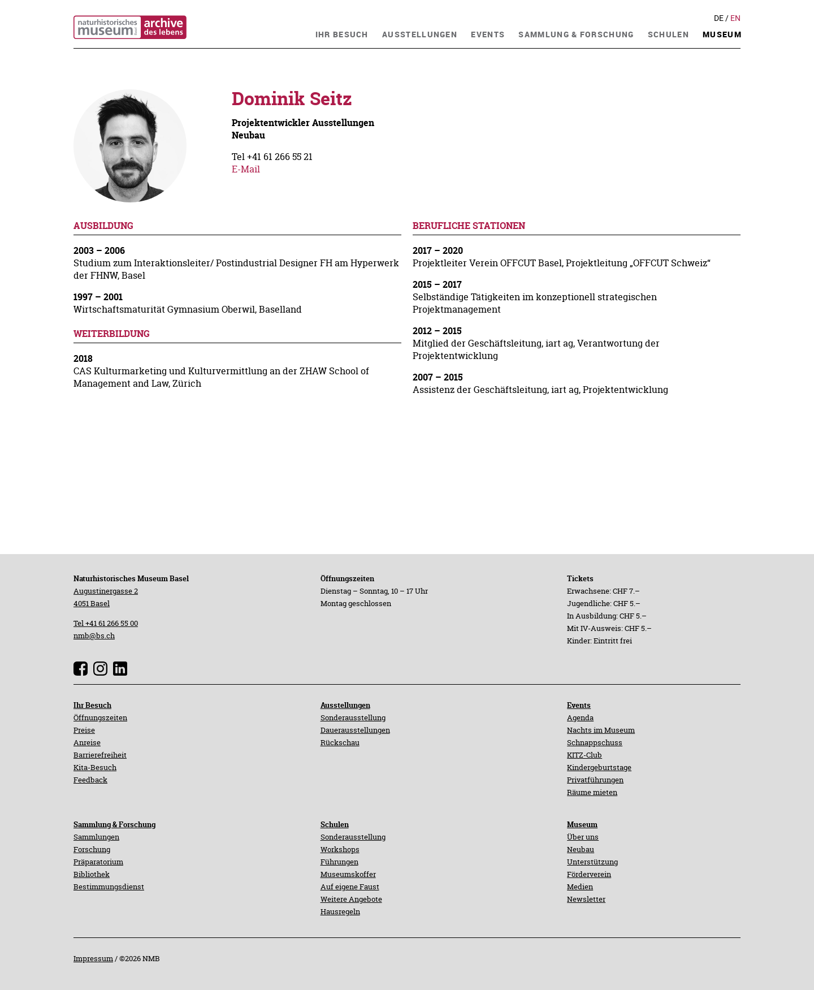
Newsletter (586, 899)
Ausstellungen (345, 705)
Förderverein (589, 874)
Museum (582, 824)
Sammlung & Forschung (114, 824)
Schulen (335, 824)
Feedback (90, 780)
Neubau (580, 849)
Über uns (583, 837)
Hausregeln (340, 911)
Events (579, 705)
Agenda (580, 717)
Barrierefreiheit (100, 755)
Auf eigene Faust (350, 886)
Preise (84, 730)
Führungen (339, 862)
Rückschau (340, 742)
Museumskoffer (348, 874)
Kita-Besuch (94, 767)
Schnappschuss (594, 742)
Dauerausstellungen (355, 730)
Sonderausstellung (353, 717)
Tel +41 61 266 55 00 (105, 623)
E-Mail (246, 169)
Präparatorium (98, 862)
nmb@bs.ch (94, 635)
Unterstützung (592, 862)
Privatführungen (595, 780)
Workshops (340, 849)
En (735, 18)
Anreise (87, 742)
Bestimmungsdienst (108, 886)
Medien (580, 886)
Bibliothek (91, 874)
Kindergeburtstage (599, 767)
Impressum (93, 958)
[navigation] (342, 33)
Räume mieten (592, 792)
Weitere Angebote (351, 899)
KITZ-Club (584, 755)
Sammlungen (96, 837)
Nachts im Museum (601, 730)
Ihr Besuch (92, 705)
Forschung (91, 849)
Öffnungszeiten (100, 717)
